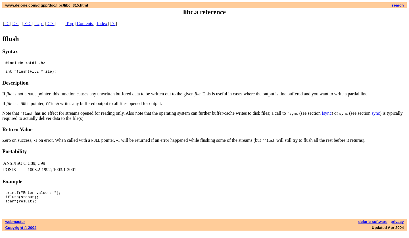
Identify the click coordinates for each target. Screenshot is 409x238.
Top (69, 23)
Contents (85, 23)
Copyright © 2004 (20, 233)
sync (376, 115)
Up (39, 23)
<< (27, 23)
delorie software (372, 227)
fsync (327, 115)
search (398, 5)
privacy (397, 227)
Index (102, 23)
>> (50, 23)
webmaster (15, 227)
